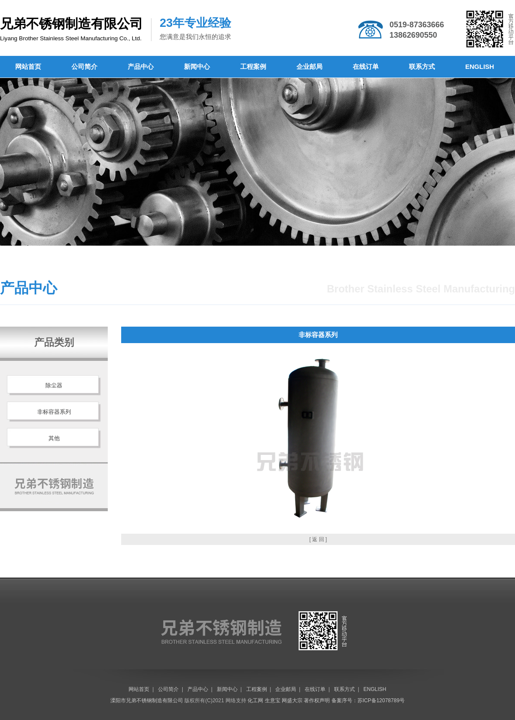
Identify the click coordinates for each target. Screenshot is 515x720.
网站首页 (28, 66)
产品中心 (141, 66)
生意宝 (272, 700)
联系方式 (422, 66)
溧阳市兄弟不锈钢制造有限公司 (146, 700)
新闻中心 (197, 66)
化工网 (255, 700)
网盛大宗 (292, 700)
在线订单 (366, 66)
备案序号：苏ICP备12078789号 (368, 700)
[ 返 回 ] (318, 539)
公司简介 (84, 66)
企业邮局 (309, 66)
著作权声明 (317, 700)
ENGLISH (479, 66)
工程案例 (253, 66)
